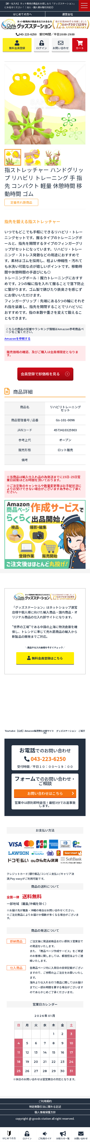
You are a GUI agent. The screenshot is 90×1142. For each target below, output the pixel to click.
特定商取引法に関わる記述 (45, 1106)
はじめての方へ (22, 14)
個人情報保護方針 (45, 1112)
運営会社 (67, 14)
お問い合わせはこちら (50, 793)
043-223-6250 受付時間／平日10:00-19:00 (45, 34)
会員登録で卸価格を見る (45, 374)
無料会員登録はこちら (45, 658)
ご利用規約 (45, 1101)
